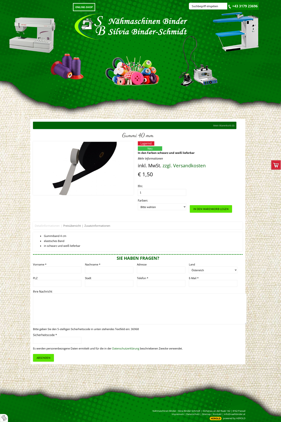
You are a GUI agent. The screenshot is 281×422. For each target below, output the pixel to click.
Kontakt (217, 414)
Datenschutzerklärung (125, 348)
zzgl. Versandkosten (184, 165)
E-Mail (194, 278)
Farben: (143, 200)
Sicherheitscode (45, 335)
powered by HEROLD (234, 418)
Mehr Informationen (150, 158)
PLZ (35, 278)
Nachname (92, 264)
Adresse (142, 264)
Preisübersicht (72, 225)
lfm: (140, 186)
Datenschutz (193, 414)
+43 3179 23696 (245, 6)
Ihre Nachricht (42, 291)
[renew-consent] (4, 418)
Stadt (88, 278)
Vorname (39, 264)
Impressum (178, 414)
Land (192, 264)
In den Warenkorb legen (210, 209)
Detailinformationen (47, 225)
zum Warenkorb (276, 166)
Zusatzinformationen (97, 225)
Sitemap (206, 414)
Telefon (142, 278)
